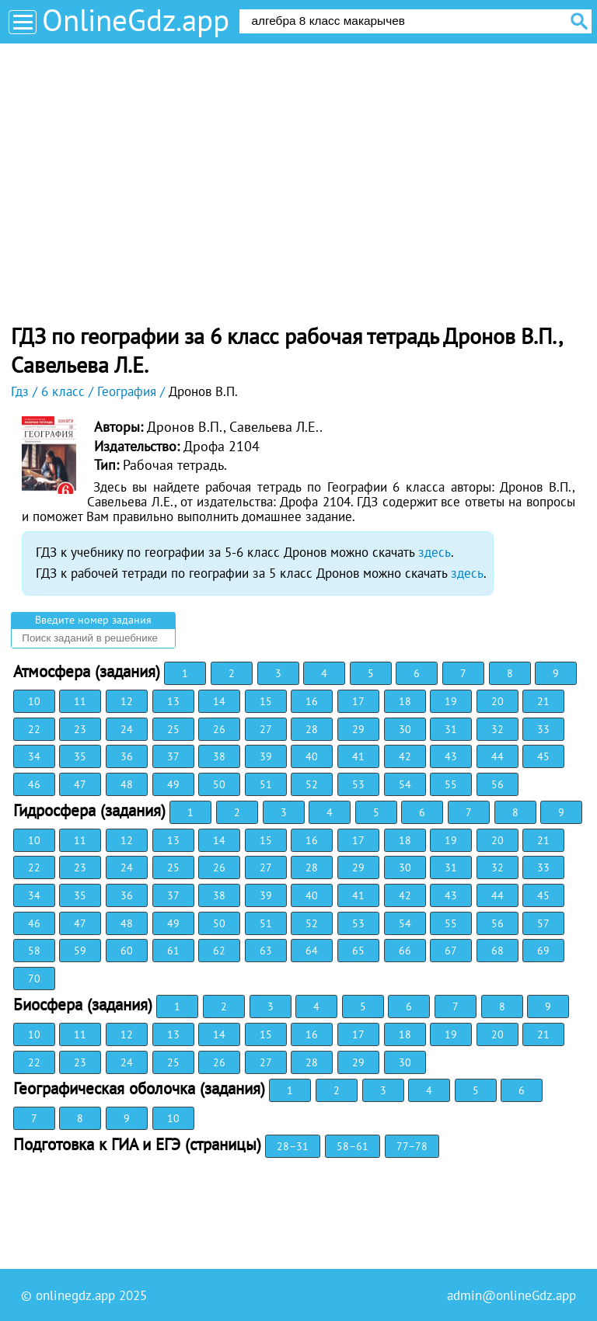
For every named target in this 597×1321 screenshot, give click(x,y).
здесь (434, 552)
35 (80, 756)
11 (80, 701)
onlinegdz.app (75, 1295)
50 (219, 784)
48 (126, 784)
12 (126, 701)
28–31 (293, 1146)
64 (311, 951)
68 (497, 951)
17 (358, 701)
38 (219, 756)
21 (543, 701)
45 (543, 756)
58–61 (352, 1146)
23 (80, 729)
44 (497, 756)
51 (266, 784)
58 (34, 951)
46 (34, 784)
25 (173, 729)
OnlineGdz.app (135, 20)
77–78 (412, 1146)
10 (34, 701)
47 (80, 784)
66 (405, 951)
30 (405, 729)
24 (126, 729)
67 (451, 951)
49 (173, 784)
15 (266, 701)
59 (80, 951)
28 (311, 729)
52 (311, 784)
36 (126, 756)
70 (34, 979)
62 (219, 951)
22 (34, 729)
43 (451, 756)
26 (219, 729)
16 (311, 701)
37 (173, 756)
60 (126, 951)
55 (451, 784)
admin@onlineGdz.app (511, 1295)
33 (543, 729)
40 (311, 756)
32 (497, 729)
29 (358, 729)
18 (405, 701)
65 (358, 951)
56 (497, 784)
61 (173, 951)
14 (219, 701)
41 (358, 756)
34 (34, 756)
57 (543, 923)
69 (543, 951)
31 (451, 729)
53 (358, 784)
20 (497, 701)
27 (266, 729)
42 (405, 756)
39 (266, 756)
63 (266, 951)
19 (451, 701)
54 (405, 784)
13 (173, 701)
